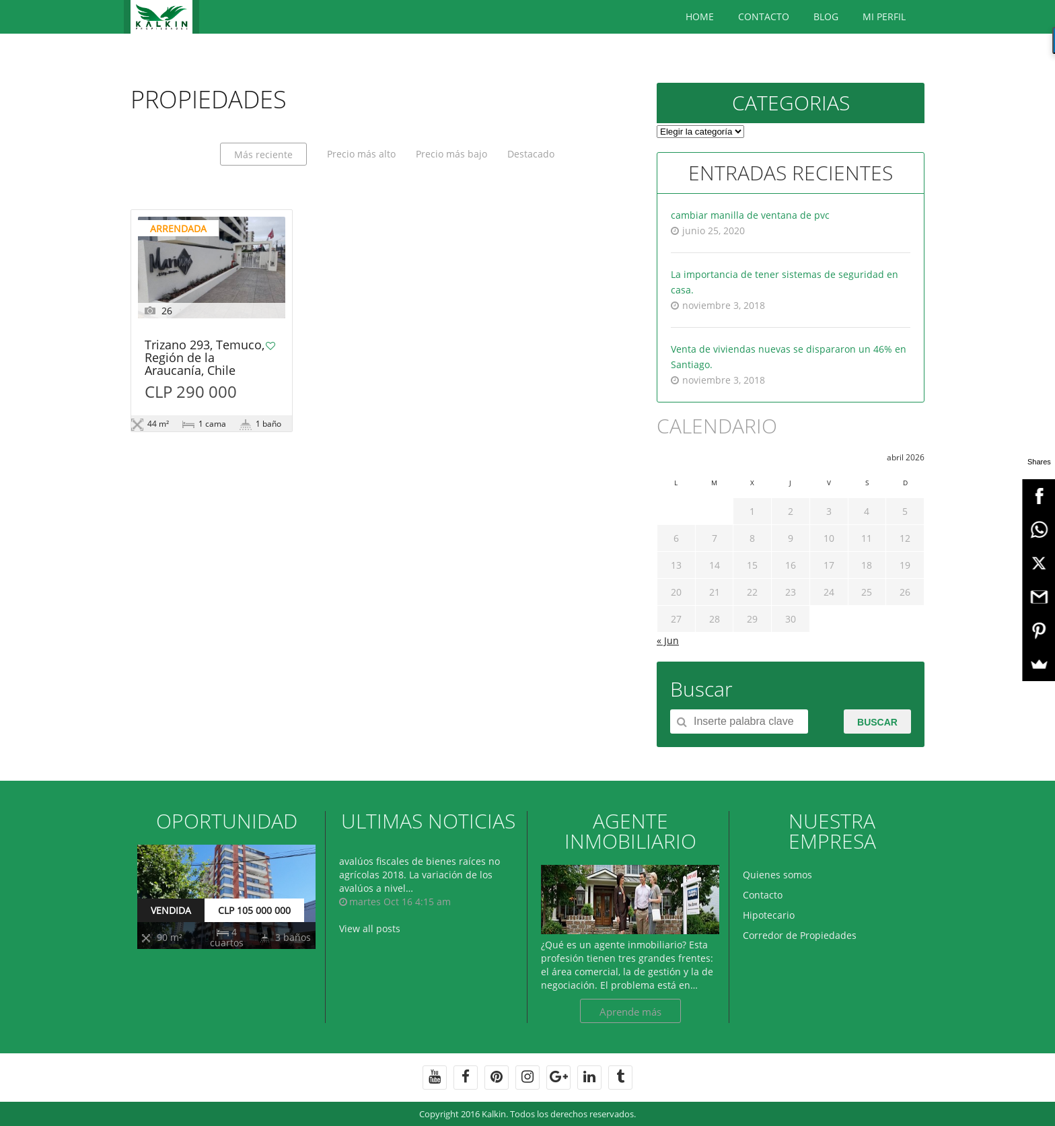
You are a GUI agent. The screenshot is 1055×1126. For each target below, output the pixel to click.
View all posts (369, 928)
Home (700, 16)
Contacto (763, 16)
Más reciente (263, 154)
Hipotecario (769, 915)
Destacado (530, 153)
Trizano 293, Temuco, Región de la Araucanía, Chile (204, 358)
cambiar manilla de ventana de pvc (750, 215)
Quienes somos (777, 874)
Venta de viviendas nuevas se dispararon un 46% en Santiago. (788, 357)
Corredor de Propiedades (800, 935)
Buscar (877, 722)
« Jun (668, 640)
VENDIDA (171, 910)
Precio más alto (361, 153)
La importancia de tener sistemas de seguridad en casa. (784, 282)
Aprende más (630, 1011)
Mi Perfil (884, 16)
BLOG (825, 16)
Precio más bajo (451, 153)
